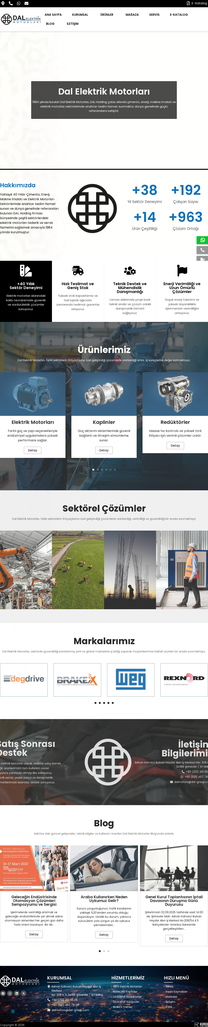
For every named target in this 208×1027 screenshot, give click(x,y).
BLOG (51, 24)
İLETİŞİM (72, 24)
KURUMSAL (81, 15)
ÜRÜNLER (107, 15)
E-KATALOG (179, 15)
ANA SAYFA (53, 15)
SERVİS (154, 15)
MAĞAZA (132, 15)
